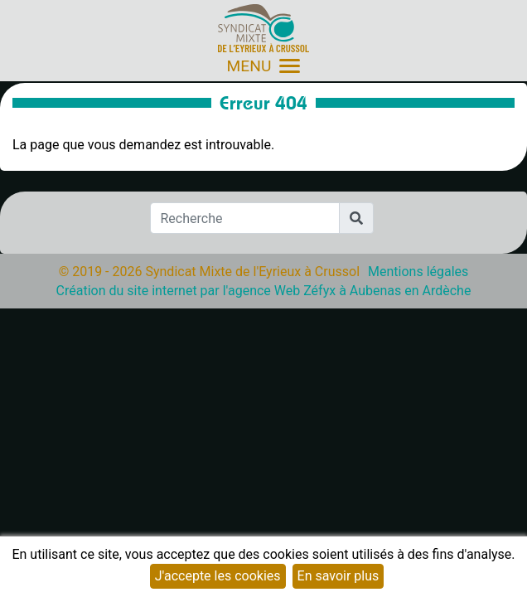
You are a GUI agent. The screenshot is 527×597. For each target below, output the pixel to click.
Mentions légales (418, 271)
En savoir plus (338, 576)
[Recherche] (245, 218)
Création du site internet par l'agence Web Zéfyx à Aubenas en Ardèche (263, 290)
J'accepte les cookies (218, 576)
